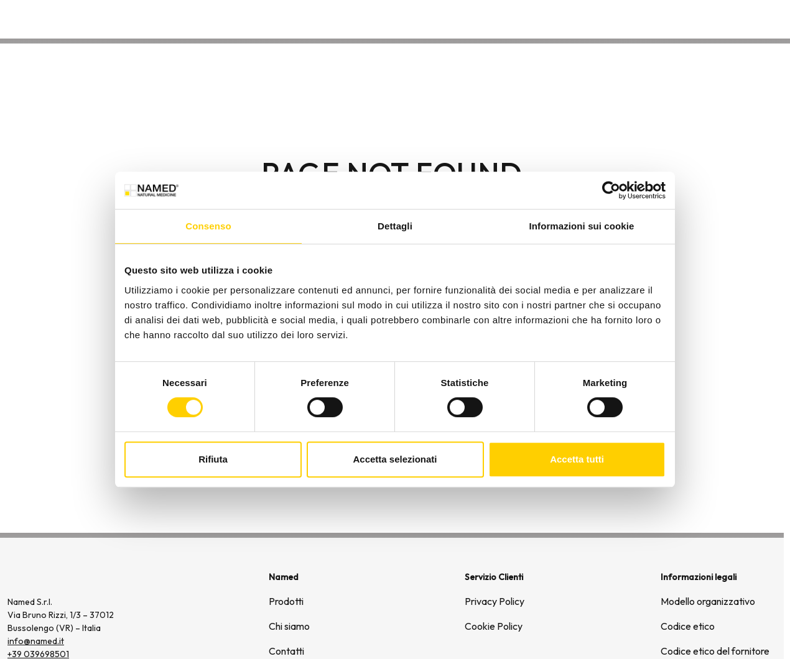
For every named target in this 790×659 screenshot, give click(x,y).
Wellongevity (682, 18)
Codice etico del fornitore (715, 651)
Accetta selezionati (395, 459)
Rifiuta (213, 459)
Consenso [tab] (208, 226)
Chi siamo (609, 18)
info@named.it (35, 641)
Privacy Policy (494, 601)
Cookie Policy (494, 626)
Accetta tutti (577, 459)
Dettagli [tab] (395, 226)
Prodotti (286, 601)
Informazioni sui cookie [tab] (581, 226)
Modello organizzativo (708, 601)
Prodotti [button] (543, 18)
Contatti (751, 18)
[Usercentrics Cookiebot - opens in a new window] (611, 190)
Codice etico (688, 626)
